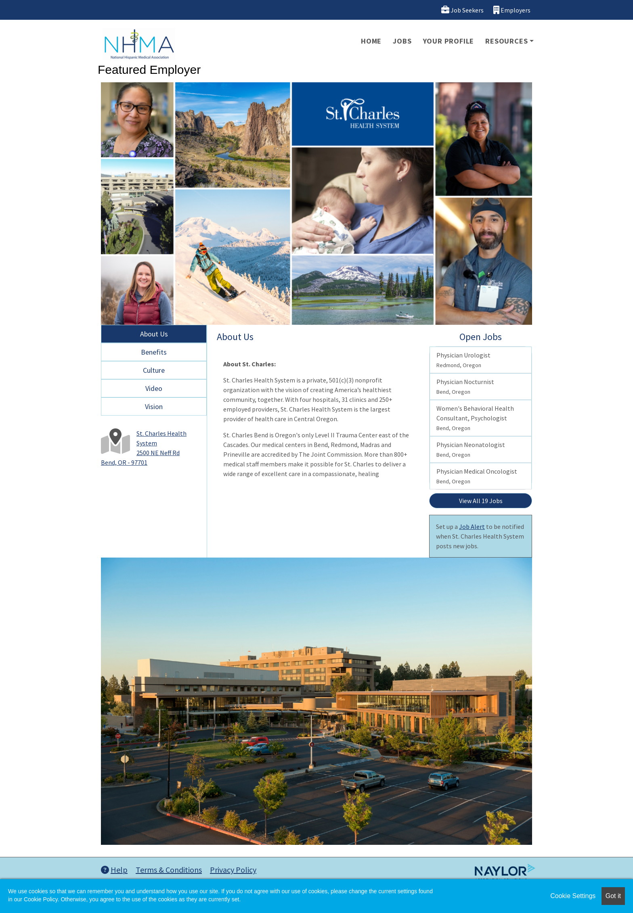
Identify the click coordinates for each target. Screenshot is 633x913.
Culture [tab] (154, 370)
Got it (613, 895)
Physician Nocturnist (465, 386)
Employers (511, 10)
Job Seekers (462, 10)
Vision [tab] (154, 406)
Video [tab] (153, 388)
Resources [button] (506, 41)
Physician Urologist (463, 360)
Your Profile (448, 41)
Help (114, 870)
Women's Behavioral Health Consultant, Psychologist (475, 418)
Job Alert (472, 526)
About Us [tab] (154, 333)
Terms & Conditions (169, 870)
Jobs (402, 41)
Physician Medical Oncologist (476, 476)
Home (371, 41)
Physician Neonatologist (470, 449)
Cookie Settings (572, 895)
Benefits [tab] (154, 352)
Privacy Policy (233, 870)
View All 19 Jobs (481, 501)
